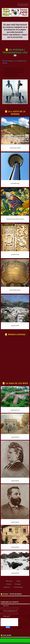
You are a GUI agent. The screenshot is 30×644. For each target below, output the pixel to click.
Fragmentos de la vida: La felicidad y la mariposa (15, 219)
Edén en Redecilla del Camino (15, 290)
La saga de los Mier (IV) (15, 522)
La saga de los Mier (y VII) (15, 410)
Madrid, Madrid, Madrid (15, 183)
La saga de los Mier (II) (15, 573)
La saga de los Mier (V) (15, 480)
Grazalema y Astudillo (15, 325)
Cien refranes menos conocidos (15, 147)
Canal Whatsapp (18, 587)
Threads (8, 584)
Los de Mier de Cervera (15, 254)
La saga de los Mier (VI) (15, 437)
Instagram (18, 584)
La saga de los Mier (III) (15, 547)
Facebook (9, 581)
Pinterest (7, 587)
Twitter (18, 581)
